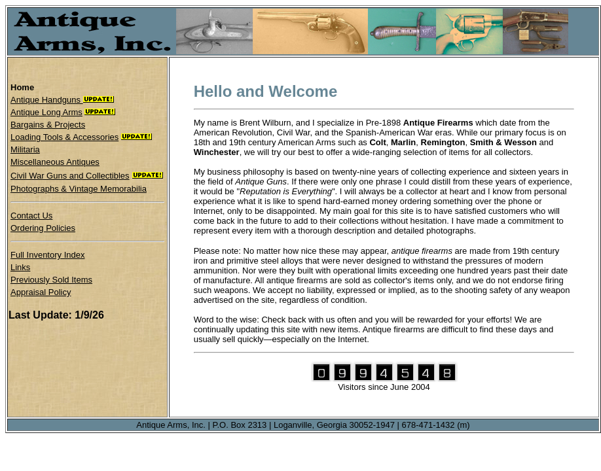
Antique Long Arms (46, 112)
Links (20, 267)
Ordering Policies (42, 228)
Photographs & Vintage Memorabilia (78, 189)
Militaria (25, 149)
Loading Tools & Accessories (64, 137)
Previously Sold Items (51, 280)
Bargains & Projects (47, 125)
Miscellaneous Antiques (55, 162)
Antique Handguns (46, 100)
